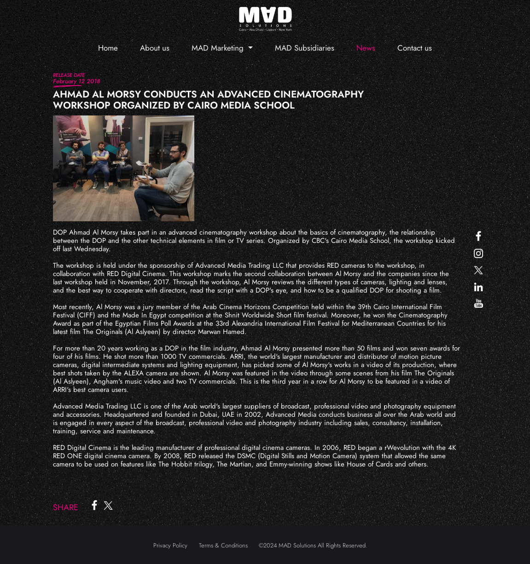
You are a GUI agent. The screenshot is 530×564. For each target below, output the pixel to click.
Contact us (414, 48)
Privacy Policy (170, 545)
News (365, 48)
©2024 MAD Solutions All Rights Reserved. (313, 545)
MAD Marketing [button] (219, 48)
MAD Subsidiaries (304, 48)
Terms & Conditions (223, 545)
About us (154, 48)
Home (108, 48)
